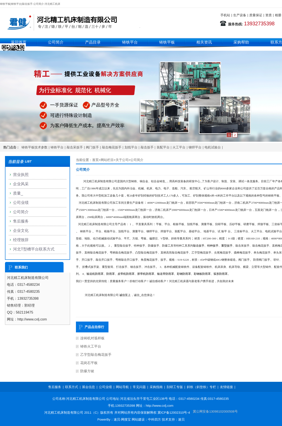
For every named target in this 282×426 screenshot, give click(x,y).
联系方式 (71, 387)
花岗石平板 (89, 363)
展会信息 (88, 387)
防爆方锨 (87, 371)
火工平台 (178, 147)
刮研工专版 (175, 387)
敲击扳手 (147, 147)
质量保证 (255, 15)
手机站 (225, 15)
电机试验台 (213, 147)
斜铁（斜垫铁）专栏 (201, 387)
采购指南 (156, 387)
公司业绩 (21, 202)
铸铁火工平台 (90, 346)
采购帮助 (241, 42)
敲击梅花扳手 (111, 147)
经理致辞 (21, 240)
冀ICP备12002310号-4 (173, 412)
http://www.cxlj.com (160, 405)
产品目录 (93, 42)
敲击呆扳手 (75, 147)
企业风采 (21, 184)
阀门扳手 (92, 147)
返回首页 (18, 42)
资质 (268, 15)
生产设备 (239, 15)
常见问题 (139, 387)
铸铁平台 (130, 42)
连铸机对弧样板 (92, 338)
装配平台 (163, 147)
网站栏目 (107, 160)
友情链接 (226, 387)
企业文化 (21, 230)
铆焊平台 (195, 147)
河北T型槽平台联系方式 (33, 249)
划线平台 (131, 147)
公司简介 (56, 42)
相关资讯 (204, 42)
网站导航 (122, 387)
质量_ (18, 193)
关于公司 (122, 160)
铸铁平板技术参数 (34, 147)
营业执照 (21, 174)
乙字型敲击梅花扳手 (95, 354)
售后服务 (21, 221)
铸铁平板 (167, 42)
